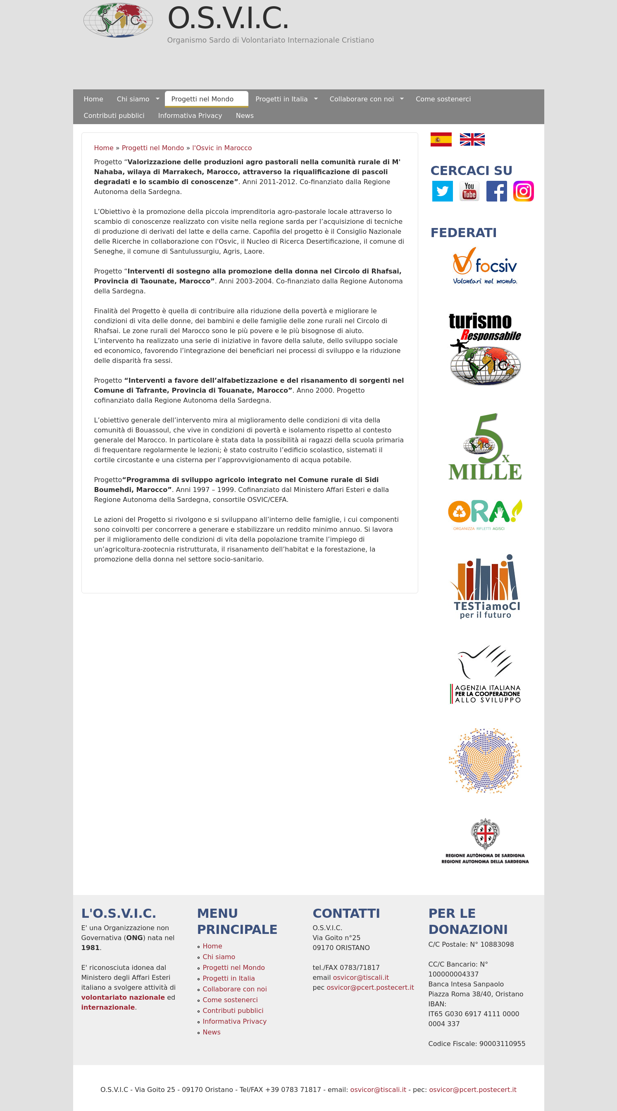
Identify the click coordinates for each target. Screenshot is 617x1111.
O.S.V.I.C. (228, 17)
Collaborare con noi (363, 99)
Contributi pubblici (114, 116)
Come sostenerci (443, 99)
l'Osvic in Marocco (222, 148)
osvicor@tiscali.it (361, 977)
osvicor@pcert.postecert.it (370, 987)
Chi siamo (135, 99)
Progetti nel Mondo (204, 99)
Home (93, 99)
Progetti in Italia (283, 99)
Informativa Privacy (190, 116)
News (245, 116)
